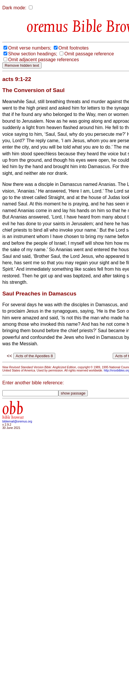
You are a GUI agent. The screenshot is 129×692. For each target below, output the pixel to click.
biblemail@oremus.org (17, 421)
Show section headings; (32, 53)
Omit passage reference (89, 53)
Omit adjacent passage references (43, 59)
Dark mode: (14, 7)
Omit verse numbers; (29, 47)
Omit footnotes (73, 47)
